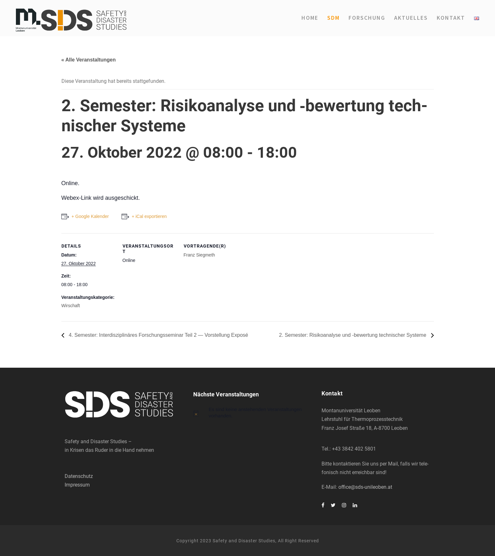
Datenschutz (79, 476)
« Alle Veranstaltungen (88, 59)
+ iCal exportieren (149, 216)
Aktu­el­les (411, 17)
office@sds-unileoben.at (365, 487)
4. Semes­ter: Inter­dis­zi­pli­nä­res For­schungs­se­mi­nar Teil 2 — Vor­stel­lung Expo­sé (157, 335)
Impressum (77, 485)
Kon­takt (451, 17)
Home (309, 17)
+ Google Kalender (90, 216)
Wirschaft (70, 305)
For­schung (367, 17)
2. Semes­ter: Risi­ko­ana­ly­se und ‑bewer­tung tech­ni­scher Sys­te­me (353, 335)
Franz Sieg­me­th (199, 254)
